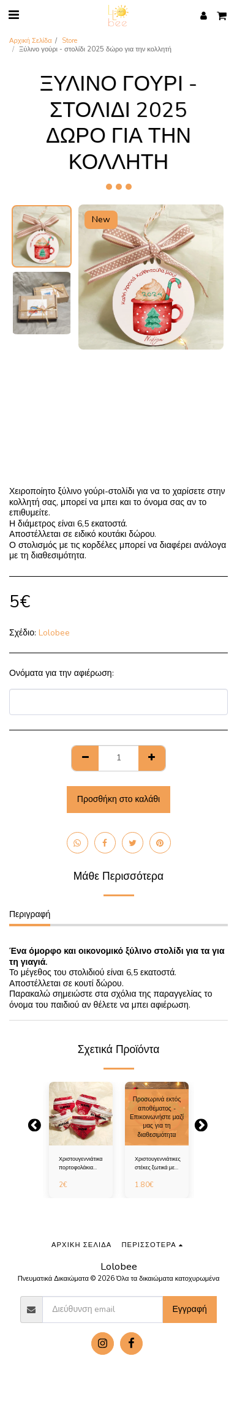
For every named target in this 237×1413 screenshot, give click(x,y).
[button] (13, 15)
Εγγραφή (189, 1309)
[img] (81, 1113)
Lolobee (54, 633)
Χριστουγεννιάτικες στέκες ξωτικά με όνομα (158, 1163)
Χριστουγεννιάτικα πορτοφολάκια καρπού (81, 1163)
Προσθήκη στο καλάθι (118, 799)
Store (69, 40)
